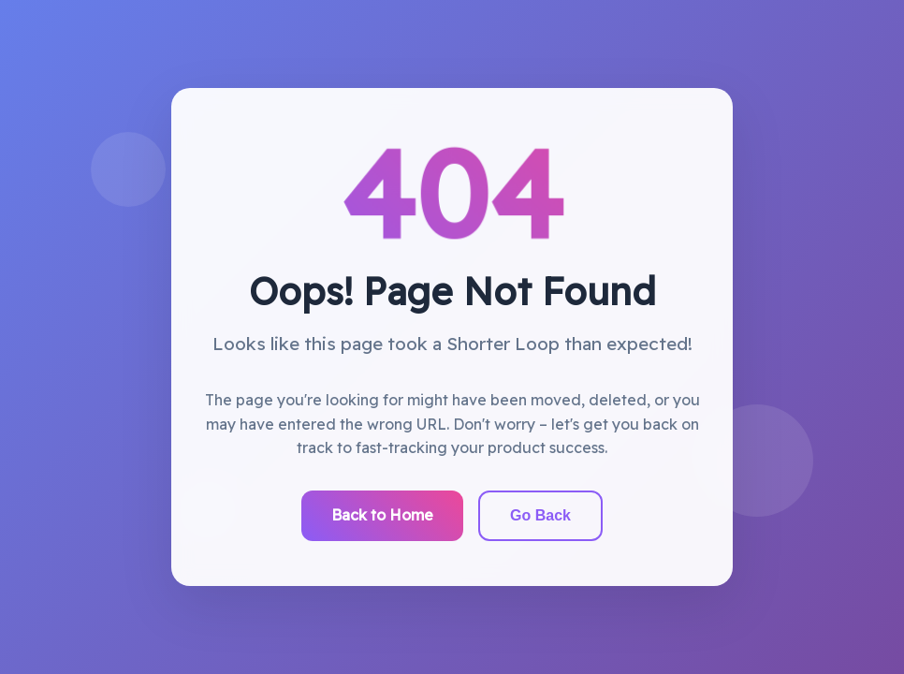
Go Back (540, 515)
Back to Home (382, 515)
